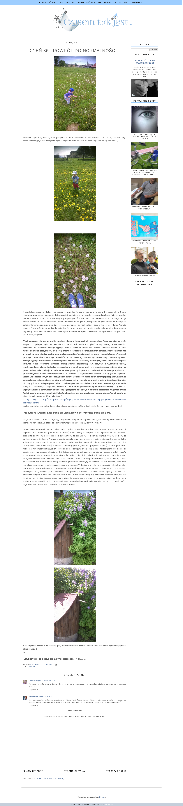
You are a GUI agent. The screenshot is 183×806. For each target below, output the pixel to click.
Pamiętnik (70, 2)
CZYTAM (80, 2)
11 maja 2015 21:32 (45, 697)
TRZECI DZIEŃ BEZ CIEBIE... (144, 275)
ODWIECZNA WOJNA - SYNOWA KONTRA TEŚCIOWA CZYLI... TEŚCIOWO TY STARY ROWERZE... (144, 173)
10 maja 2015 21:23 (49, 681)
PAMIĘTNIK (32, 666)
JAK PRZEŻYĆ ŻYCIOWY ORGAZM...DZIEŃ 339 (144, 62)
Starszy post (114, 771)
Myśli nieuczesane (94, 2)
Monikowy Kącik (35, 681)
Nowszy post (34, 771)
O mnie (60, 2)
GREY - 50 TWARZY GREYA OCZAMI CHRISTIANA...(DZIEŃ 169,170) (144, 136)
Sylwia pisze (33, 697)
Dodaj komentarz (75, 711)
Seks (126, 2)
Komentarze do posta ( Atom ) (50, 779)
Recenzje (108, 2)
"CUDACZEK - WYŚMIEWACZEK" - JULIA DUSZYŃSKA (144, 242)
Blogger (102, 797)
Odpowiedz (33, 689)
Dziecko (118, 2)
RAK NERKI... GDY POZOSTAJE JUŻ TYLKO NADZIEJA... (144, 208)
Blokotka (109, 804)
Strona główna (47, 2)
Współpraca (136, 2)
